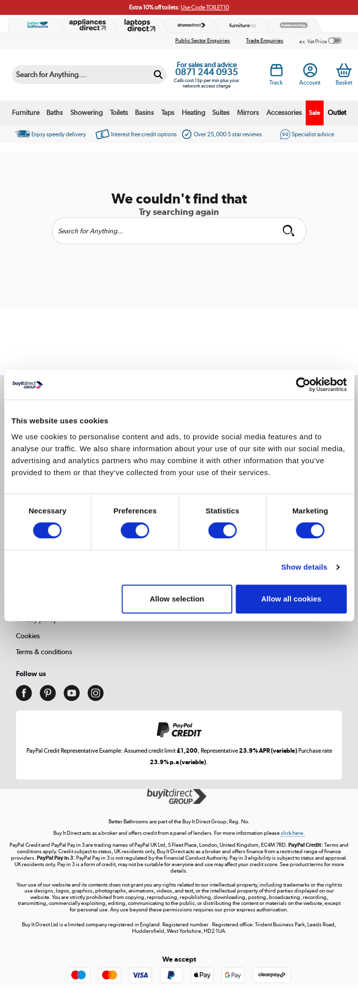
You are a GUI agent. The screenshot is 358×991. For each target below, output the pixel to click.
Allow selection (177, 599)
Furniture (25, 112)
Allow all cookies (291, 599)
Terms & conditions (44, 652)
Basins (144, 112)
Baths (54, 112)
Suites (221, 112)
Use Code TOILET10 (205, 7)
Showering (86, 112)
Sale (314, 112)
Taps (167, 112)
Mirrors (248, 112)
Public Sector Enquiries (202, 40)
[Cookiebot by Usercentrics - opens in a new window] (303, 384)
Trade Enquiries (264, 40)
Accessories (284, 112)
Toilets (119, 112)
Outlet (337, 112)
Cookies (28, 636)
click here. (293, 833)
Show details (304, 567)
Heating (193, 112)
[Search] (81, 74)
